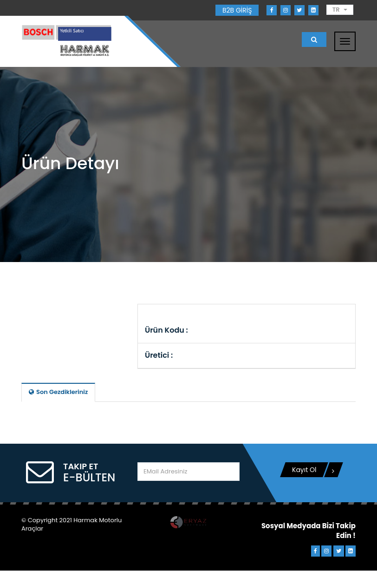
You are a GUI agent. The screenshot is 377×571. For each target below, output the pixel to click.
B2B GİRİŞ (237, 10)
